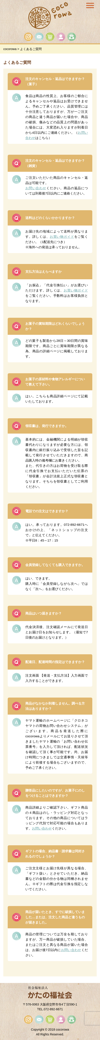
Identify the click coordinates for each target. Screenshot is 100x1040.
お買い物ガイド (62, 236)
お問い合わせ (35, 188)
